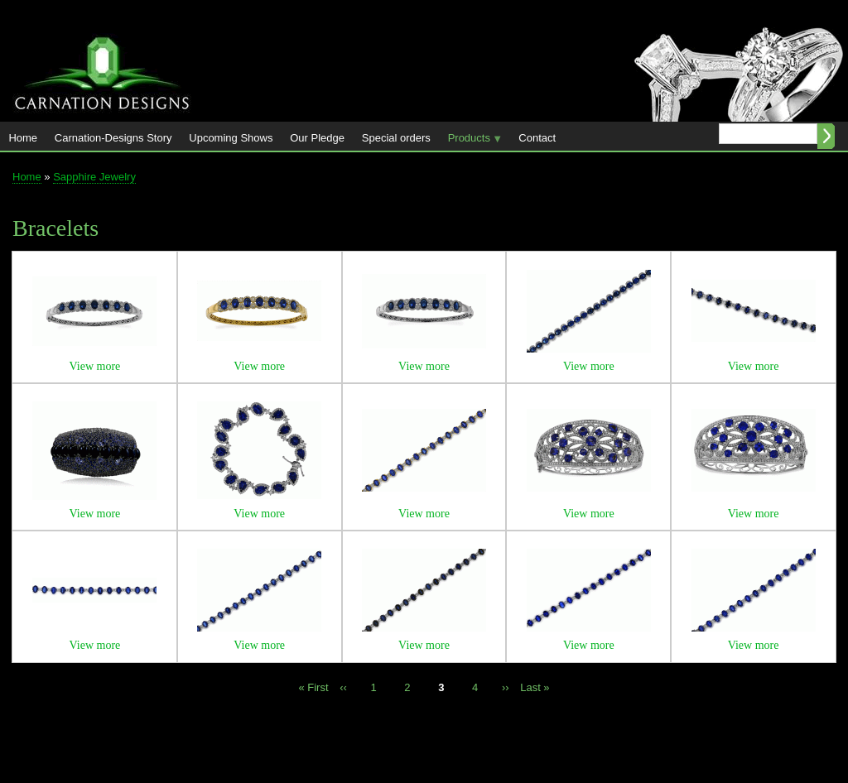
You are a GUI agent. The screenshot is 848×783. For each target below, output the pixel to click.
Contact (537, 138)
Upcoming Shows (230, 138)
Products (470, 141)
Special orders (396, 138)
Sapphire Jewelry (94, 177)
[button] (94, 342)
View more (95, 366)
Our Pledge (317, 138)
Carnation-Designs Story (113, 138)
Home (22, 138)
